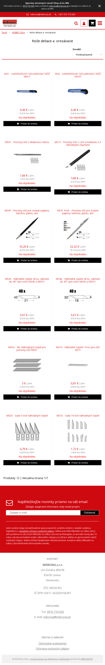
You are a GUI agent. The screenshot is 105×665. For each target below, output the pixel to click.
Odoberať (89, 512)
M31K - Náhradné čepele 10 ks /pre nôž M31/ (78, 348)
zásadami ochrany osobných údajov (36, 531)
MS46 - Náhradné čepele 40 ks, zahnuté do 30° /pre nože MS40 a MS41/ (78, 280)
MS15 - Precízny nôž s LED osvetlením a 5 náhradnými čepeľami (77, 143)
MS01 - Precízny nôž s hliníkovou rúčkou (27, 142)
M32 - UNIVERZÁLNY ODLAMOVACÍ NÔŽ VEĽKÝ (78, 75)
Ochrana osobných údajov (52, 648)
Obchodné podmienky (53, 643)
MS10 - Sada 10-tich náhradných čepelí (78, 415)
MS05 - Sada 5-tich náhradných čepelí (27, 415)
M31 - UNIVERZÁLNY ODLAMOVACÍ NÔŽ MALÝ (27, 75)
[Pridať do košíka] (27, 123)
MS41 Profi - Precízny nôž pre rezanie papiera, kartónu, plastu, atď (78, 212)
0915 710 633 (28, 6)
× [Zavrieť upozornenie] (99, 6)
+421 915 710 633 (66, 14)
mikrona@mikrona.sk (59, 6)
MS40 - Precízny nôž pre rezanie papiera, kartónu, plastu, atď (27, 212)
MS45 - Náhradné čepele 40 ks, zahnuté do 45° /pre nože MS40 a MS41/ (27, 280)
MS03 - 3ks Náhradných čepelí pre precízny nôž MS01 (27, 348)
